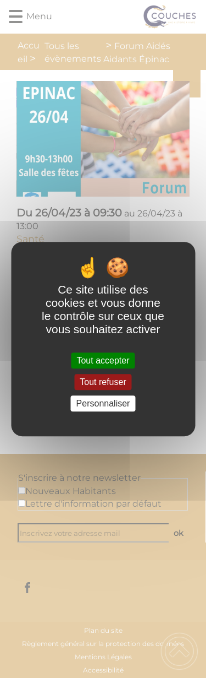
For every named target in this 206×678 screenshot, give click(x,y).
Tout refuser (103, 382)
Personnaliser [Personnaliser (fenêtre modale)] (103, 403)
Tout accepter (102, 360)
